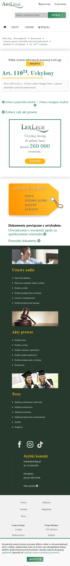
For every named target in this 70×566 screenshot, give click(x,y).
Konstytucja (19, 365)
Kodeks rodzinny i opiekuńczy (27, 350)
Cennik (29, 27)
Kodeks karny (20, 340)
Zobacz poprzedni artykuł (18, 102)
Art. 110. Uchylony (38, 44)
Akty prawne (35, 38)
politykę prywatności (50, 552)
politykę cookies (31, 552)
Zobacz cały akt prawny (19, 112)
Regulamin (46, 509)
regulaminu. (7, 552)
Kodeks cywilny (21, 288)
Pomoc (23, 502)
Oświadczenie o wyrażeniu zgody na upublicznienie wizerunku (32, 232)
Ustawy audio (36, 200)
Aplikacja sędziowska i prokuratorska (30, 417)
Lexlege (18, 529)
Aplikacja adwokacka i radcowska (28, 402)
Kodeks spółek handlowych (26, 355)
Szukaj (57, 15)
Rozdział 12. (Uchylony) (14, 44)
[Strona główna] (5, 28)
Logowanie (60, 4)
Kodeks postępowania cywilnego (28, 293)
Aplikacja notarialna (23, 412)
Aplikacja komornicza (24, 407)
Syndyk (18, 422)
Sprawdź (35, 161)
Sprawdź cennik (30, 189)
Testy (15, 27)
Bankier (51, 535)
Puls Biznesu (51, 529)
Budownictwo (18, 535)
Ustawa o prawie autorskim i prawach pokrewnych (25, 41)
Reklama (47, 502)
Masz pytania (31, 486)
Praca (23, 516)
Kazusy (31, 205)
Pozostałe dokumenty (24, 241)
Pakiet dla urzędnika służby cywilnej (29, 283)
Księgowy (19, 427)
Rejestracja (44, 4)
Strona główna (19, 38)
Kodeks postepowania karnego (27, 303)
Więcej (44, 27)
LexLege (31, 209)
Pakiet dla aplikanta (23, 278)
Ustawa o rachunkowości (25, 298)
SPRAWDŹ (35, 64)
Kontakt (23, 509)
